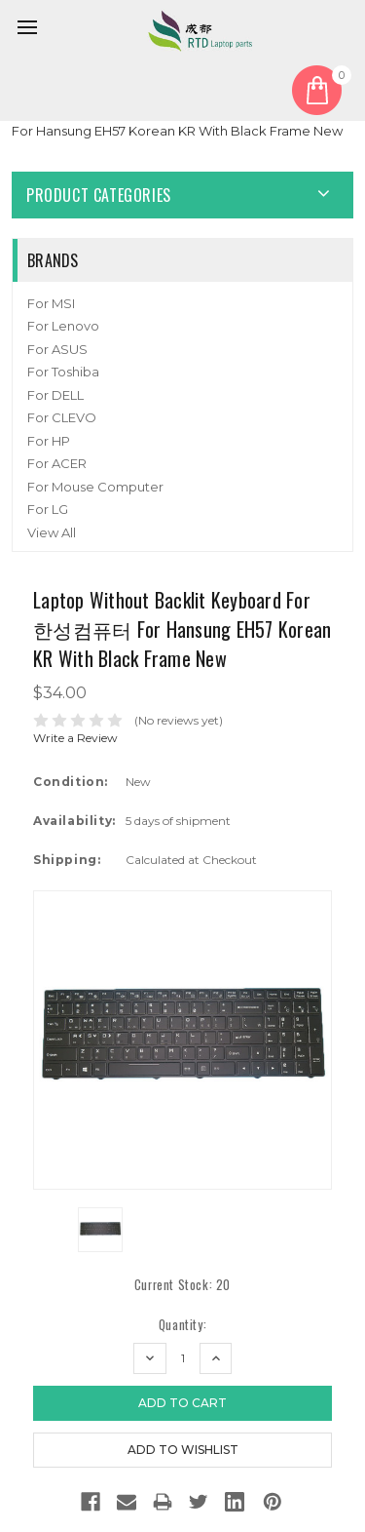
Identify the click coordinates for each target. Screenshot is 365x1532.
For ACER (57, 463)
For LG (47, 509)
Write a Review (75, 737)
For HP (48, 441)
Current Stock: (182, 1285)
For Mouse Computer (95, 486)
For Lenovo (63, 326)
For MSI (51, 303)
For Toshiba (63, 371)
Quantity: (182, 1325)
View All (51, 532)
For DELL (55, 395)
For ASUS (57, 349)
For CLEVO (61, 417)
